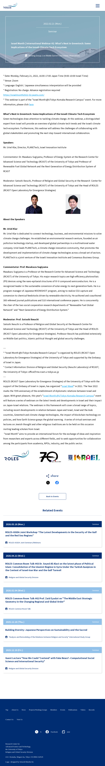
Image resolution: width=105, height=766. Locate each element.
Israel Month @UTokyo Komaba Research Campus (68, 395)
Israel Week (67, 386)
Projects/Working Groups (38, 710)
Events (62, 710)
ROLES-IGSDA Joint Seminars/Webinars (23, 542)
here (31, 104)
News (24, 710)
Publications (72, 710)
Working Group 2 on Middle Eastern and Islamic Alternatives (54, 55)
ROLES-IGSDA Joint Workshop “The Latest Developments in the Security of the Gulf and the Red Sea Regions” (51, 533)
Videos (83, 710)
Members (53, 710)
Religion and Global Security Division (21, 577)
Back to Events (52, 496)
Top (6, 710)
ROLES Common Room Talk (18, 608)
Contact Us (9, 719)
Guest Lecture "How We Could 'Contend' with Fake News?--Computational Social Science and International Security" (49, 659)
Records (92, 710)
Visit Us (19, 719)
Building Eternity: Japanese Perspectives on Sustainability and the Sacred (46, 629)
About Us (14, 710)
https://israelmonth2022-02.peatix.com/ (23, 94)
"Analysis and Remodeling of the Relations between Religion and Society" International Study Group (47, 637)
